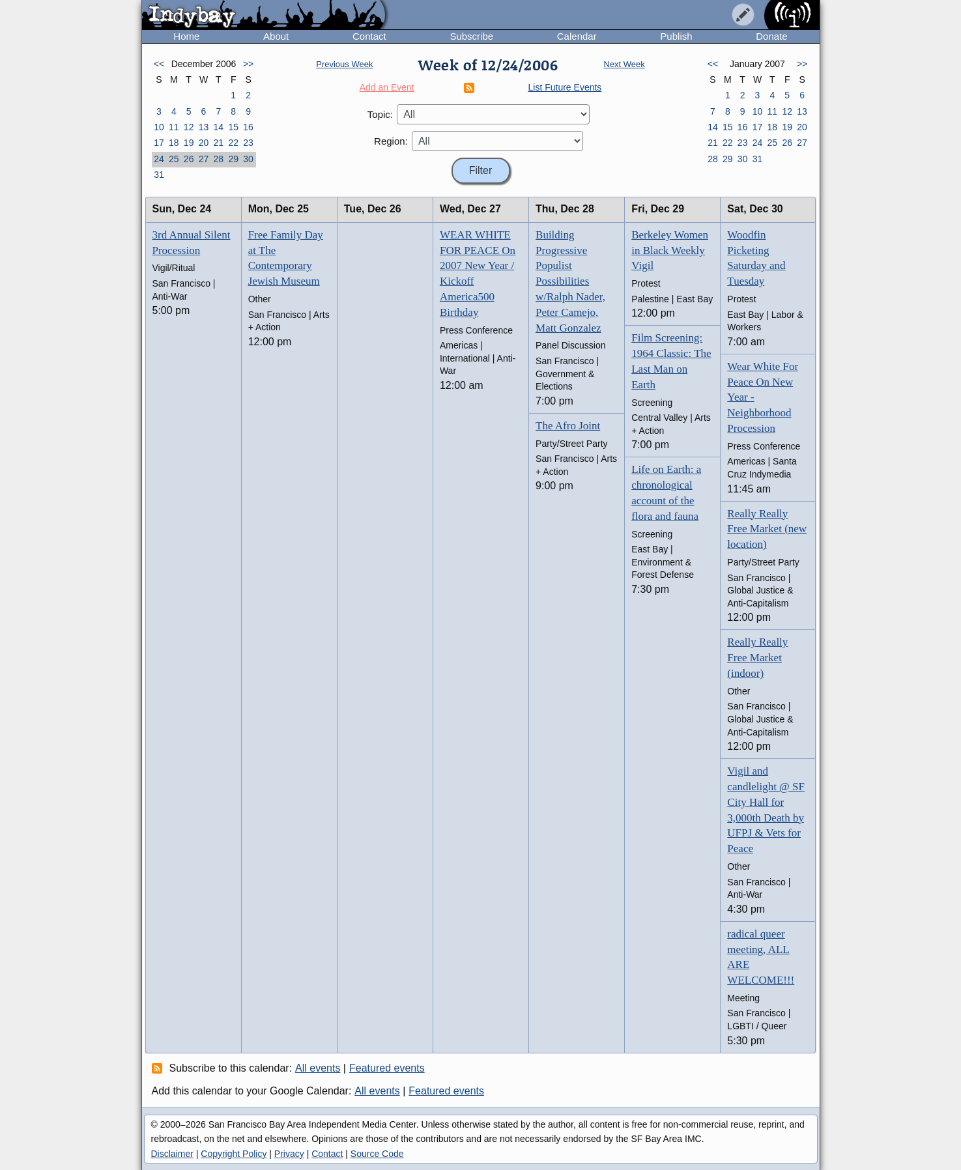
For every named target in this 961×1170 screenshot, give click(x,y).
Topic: (380, 114)
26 (189, 159)
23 (248, 142)
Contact (369, 36)
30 (248, 159)
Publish (676, 36)
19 (189, 142)
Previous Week (344, 64)
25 (174, 159)
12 (189, 127)
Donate (771, 36)
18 (174, 142)
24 (159, 159)
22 (233, 142)
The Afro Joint (568, 426)
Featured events (387, 1068)
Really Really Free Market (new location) (767, 529)
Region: (391, 141)
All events (317, 1068)
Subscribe (471, 36)
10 (159, 127)
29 (233, 159)
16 (248, 127)
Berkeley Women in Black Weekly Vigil (669, 250)
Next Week (623, 64)
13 (204, 127)
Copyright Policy (233, 1154)
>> (248, 64)
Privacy (289, 1154)
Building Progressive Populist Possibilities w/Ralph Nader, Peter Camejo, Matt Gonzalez (570, 281)
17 (159, 142)
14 (219, 127)
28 (219, 159)
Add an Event (387, 87)
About (276, 36)
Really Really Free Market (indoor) (757, 657)
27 (204, 159)
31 (159, 174)
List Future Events (565, 87)
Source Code (377, 1154)
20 (204, 142)
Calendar (577, 36)
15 (233, 127)
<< (159, 64)
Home (186, 36)
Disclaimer (172, 1154)
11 (174, 127)
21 (219, 142)
